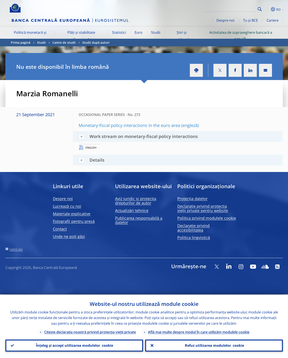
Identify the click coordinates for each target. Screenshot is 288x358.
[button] (267, 9)
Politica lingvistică (193, 237)
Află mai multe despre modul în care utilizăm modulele (198, 331)
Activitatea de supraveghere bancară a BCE (240, 36)
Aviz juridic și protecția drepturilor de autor (135, 200)
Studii (155, 32)
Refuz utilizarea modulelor (214, 345)
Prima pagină (20, 42)
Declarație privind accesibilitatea (193, 228)
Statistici (119, 32)
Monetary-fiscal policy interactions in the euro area (129, 125)
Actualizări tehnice (131, 210)
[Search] (234, 8)
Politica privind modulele (206, 218)
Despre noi (225, 20)
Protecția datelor (192, 198)
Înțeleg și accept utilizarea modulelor (74, 345)
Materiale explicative (71, 213)
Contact (60, 228)
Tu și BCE (250, 20)
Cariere (272, 20)
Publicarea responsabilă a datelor (138, 220)
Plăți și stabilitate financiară (81, 36)
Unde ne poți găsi (69, 236)
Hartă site (16, 249)
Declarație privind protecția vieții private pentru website (202, 208)
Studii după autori (95, 42)
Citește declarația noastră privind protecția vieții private (90, 331)
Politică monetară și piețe (30, 36)
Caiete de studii (64, 42)
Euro (138, 32)
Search (259, 9)
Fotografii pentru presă (74, 221)
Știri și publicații (181, 36)
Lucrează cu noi (67, 206)
